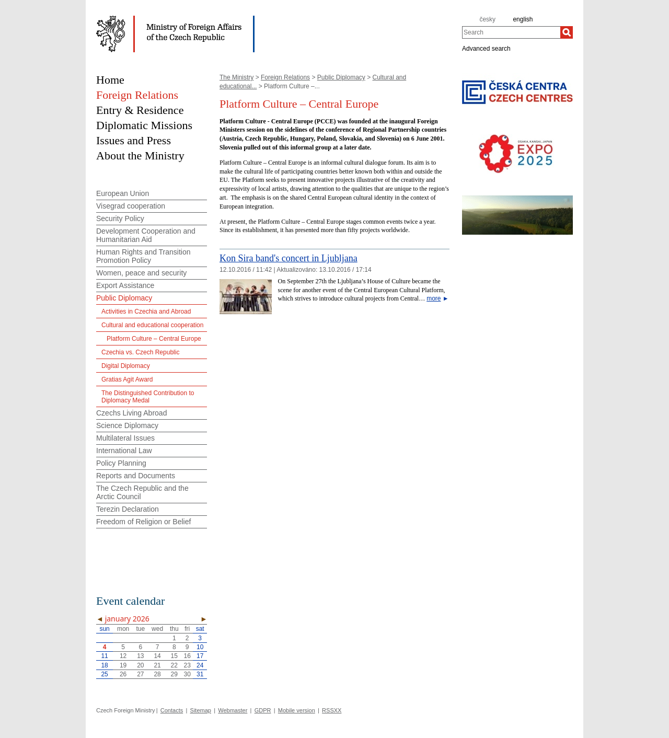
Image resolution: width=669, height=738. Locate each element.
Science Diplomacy (127, 425)
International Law (124, 450)
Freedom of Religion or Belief (143, 521)
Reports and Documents (135, 475)
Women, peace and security (141, 273)
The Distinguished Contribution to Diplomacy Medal (147, 396)
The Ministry (236, 77)
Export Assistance (125, 285)
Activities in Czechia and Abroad (146, 311)
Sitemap (200, 710)
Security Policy (120, 218)
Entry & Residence (139, 110)
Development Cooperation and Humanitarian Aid (145, 235)
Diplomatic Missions (144, 125)
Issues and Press (133, 140)
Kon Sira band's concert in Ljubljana (288, 258)
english (523, 19)
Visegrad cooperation (130, 206)
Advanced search (486, 48)
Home (110, 79)
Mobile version (296, 710)
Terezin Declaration (127, 509)
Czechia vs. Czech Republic (140, 352)
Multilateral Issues (125, 438)
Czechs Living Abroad (131, 413)
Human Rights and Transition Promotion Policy (143, 256)
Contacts (171, 710)
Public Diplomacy (341, 77)
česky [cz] (487, 19)
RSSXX (331, 710)
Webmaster (232, 710)
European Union (122, 193)
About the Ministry (140, 155)
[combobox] (511, 32)
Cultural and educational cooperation (152, 325)
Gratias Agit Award (127, 379)
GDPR (263, 710)
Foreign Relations (285, 77)
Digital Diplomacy (125, 366)
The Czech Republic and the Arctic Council (142, 492)
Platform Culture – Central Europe (154, 338)
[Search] (566, 32)
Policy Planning (121, 463)
